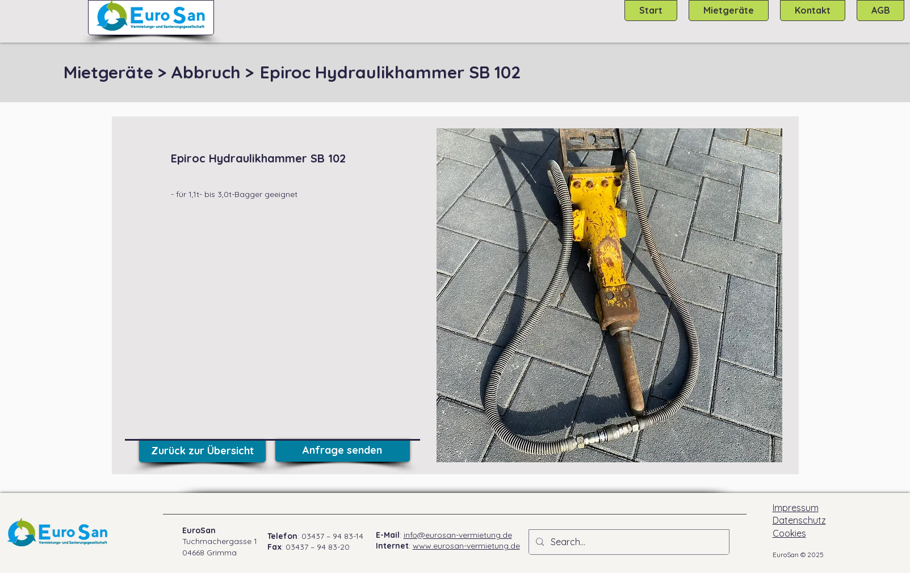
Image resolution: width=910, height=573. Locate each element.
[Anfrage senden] (342, 450)
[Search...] (628, 542)
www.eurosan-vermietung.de (466, 546)
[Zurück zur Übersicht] (202, 451)
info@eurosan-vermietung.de (458, 535)
